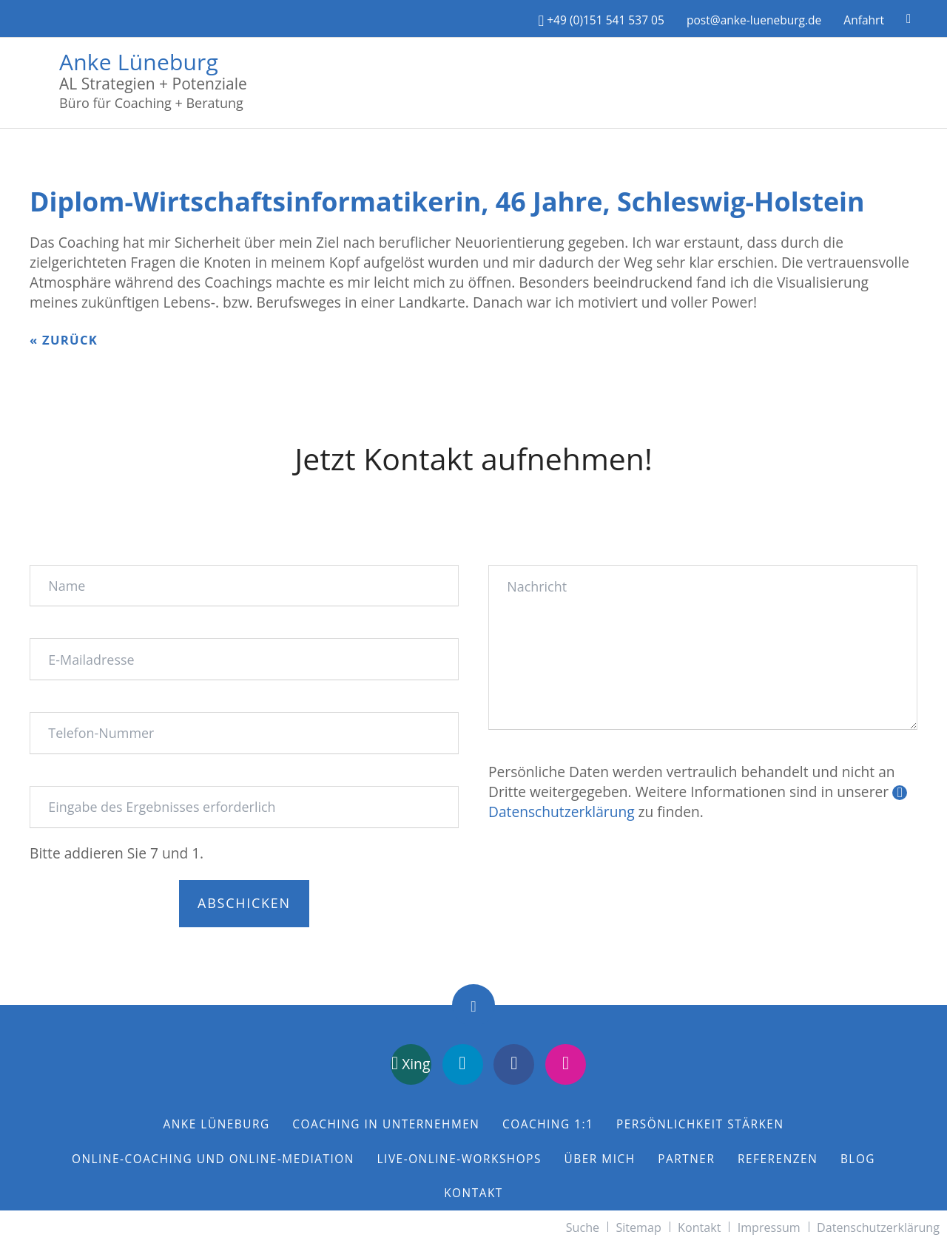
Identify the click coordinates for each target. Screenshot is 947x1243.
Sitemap (638, 1227)
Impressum (769, 1227)
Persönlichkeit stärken (700, 1124)
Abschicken (244, 903)
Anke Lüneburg (138, 60)
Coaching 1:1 (547, 1124)
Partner (686, 1159)
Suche (582, 1227)
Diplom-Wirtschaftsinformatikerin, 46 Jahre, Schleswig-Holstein (447, 201)
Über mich (600, 1159)
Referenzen (778, 1159)
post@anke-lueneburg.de (754, 20)
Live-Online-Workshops (459, 1159)
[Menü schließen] (939, 7)
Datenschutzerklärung (878, 1227)
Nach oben (473, 1005)
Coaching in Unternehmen (385, 1124)
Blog (857, 1159)
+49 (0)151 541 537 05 (601, 20)
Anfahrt (863, 20)
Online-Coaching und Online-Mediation (213, 1159)
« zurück (64, 339)
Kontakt (473, 1193)
